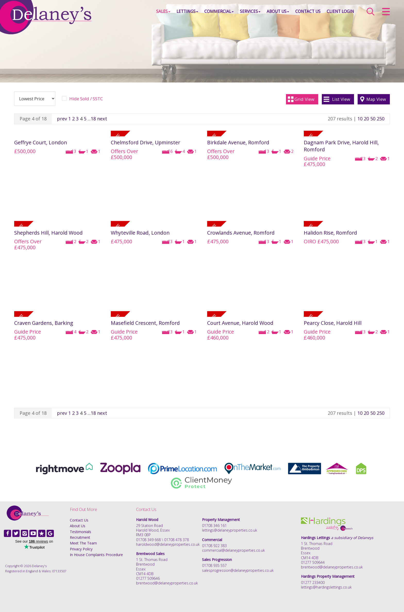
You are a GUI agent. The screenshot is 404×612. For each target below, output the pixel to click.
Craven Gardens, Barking (43, 322)
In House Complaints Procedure (96, 554)
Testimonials (80, 531)
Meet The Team (83, 543)
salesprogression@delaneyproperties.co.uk (238, 570)
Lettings (187, 11)
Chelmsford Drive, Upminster (145, 142)
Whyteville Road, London (140, 232)
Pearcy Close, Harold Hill (332, 322)
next (102, 118)
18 (93, 118)
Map (376, 99)
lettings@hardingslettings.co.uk (326, 587)
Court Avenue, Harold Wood (240, 322)
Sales (163, 11)
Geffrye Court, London (40, 142)
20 (366, 118)
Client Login (340, 11)
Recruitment (80, 537)
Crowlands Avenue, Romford (241, 232)
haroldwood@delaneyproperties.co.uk (168, 544)
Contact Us (308, 11)
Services (250, 11)
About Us (278, 11)
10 (360, 118)
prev (62, 118)
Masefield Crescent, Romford (145, 322)
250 (380, 118)
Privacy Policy (81, 549)
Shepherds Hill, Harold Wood (48, 232)
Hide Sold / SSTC (86, 98)
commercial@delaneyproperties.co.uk (233, 550)
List (341, 99)
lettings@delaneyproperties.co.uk (229, 530)
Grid (304, 99)
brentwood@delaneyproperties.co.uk (167, 583)
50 (372, 118)
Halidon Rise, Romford (330, 232)
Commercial (219, 11)
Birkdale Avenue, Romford (238, 142)
